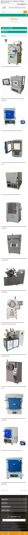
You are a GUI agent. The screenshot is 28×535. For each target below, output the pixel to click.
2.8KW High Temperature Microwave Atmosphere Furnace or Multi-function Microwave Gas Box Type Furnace (12, 323)
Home (12, 21)
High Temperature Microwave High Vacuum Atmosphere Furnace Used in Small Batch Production (13, 355)
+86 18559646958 (21, 1)
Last (6, 490)
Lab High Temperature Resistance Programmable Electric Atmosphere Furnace (13, 163)
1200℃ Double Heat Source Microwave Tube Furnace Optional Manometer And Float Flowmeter (14, 259)
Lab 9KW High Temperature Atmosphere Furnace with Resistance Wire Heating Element (13, 483)
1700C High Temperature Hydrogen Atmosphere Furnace (11, 66)
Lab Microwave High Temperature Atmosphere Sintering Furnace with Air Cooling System (13, 227)
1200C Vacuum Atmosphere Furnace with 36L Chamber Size (11, 130)
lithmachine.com (14, 527)
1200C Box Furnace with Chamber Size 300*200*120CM (10, 194)
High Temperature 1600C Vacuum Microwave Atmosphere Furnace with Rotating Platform (13, 291)
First (3, 490)
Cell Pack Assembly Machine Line (11, 528)
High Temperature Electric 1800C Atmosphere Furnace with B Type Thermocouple (12, 99)
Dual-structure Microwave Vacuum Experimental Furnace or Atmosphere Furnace (13, 387)
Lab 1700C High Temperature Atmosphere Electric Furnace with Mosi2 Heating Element (13, 419)
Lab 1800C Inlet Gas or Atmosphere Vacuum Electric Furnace (11, 450)
